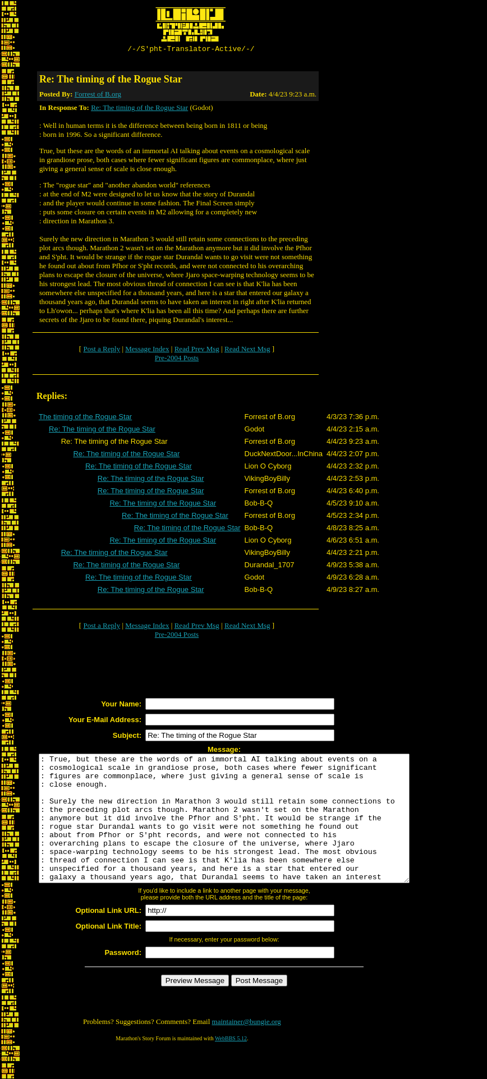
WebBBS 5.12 (231, 1065)
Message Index (147, 350)
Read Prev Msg (196, 350)
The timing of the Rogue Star (85, 418)
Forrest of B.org (98, 95)
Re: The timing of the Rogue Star (139, 109)
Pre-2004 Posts (177, 359)
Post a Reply (101, 350)
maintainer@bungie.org (246, 1048)
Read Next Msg (247, 350)
